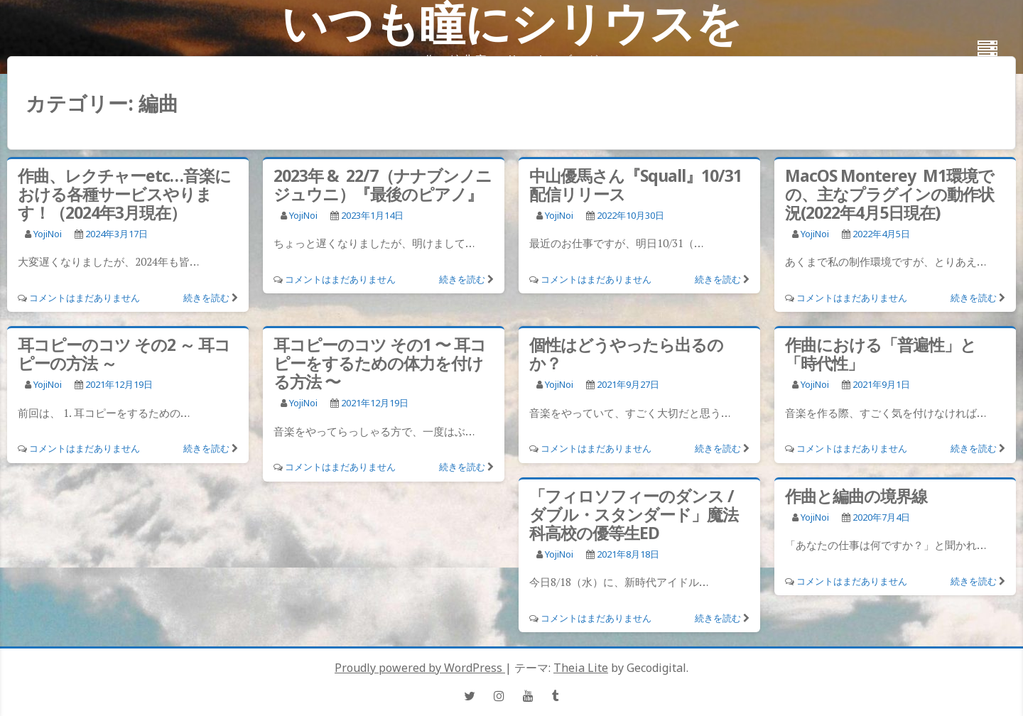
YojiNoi (47, 233)
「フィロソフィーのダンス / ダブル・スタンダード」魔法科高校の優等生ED (633, 514)
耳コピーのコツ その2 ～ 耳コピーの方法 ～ (124, 353)
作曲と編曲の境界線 (856, 495)
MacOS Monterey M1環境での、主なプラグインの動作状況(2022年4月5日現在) (889, 194)
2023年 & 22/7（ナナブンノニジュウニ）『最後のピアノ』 (383, 184)
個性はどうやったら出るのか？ (626, 353)
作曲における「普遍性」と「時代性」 (880, 353)
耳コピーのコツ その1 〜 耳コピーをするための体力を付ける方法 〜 (380, 363)
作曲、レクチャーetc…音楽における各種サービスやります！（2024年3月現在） (124, 194)
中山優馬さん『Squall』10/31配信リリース (635, 184)
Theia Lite (580, 668)
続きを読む (206, 297)
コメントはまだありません (84, 297)
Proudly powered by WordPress (420, 668)
